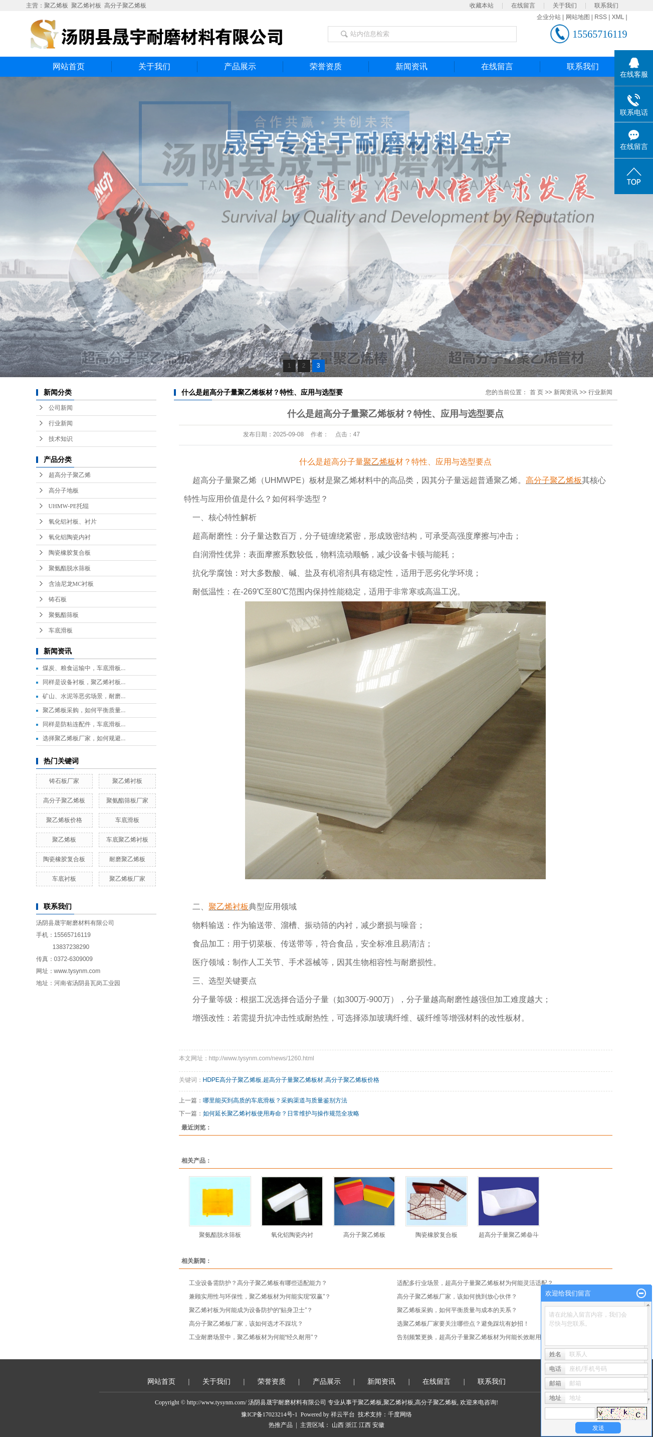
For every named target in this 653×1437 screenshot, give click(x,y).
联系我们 (606, 5)
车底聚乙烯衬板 (127, 839)
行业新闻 (61, 423)
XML (618, 17)
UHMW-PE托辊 (69, 506)
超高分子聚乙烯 (70, 474)
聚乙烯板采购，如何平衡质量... (84, 710)
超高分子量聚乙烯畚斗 (509, 1234)
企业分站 (549, 17)
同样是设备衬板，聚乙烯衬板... (84, 682)
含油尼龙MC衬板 (71, 583)
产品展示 (240, 66)
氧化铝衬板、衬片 (73, 521)
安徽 (378, 1424)
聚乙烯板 (56, 5)
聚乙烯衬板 (86, 5)
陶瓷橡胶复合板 (70, 552)
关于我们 (565, 5)
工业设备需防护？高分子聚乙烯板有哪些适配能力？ (258, 1283)
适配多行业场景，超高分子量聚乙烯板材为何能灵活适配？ (475, 1283)
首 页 (536, 392)
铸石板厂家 (64, 780)
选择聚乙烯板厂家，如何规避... (84, 738)
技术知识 (61, 438)
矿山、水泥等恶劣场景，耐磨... (84, 696)
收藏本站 (482, 5)
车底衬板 (64, 878)
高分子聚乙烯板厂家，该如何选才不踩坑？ (246, 1323)
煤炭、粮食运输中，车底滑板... (84, 668)
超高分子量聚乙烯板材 (293, 1079)
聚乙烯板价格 (64, 820)
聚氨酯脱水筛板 (70, 568)
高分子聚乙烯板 (125, 5)
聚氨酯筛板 (64, 614)
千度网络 (400, 1414)
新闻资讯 (411, 66)
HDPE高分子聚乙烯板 (232, 1079)
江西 (365, 1424)
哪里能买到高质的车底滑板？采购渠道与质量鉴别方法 (275, 1100)
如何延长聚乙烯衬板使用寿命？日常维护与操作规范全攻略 (281, 1113)
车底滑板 (61, 630)
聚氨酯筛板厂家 (127, 800)
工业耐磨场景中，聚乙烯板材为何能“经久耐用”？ (254, 1337)
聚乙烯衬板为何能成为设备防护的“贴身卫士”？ (251, 1310)
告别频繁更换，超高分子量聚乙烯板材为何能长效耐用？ (472, 1337)
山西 (338, 1424)
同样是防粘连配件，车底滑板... (84, 724)
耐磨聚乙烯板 (127, 859)
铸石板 (58, 599)
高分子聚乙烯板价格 (352, 1079)
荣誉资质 (326, 66)
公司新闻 (61, 407)
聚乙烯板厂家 (127, 878)
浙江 (351, 1424)
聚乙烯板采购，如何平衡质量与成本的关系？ (457, 1310)
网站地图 (578, 17)
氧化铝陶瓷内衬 (70, 537)
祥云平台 (343, 1414)
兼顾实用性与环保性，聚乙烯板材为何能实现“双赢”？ (260, 1296)
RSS (600, 17)
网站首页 (69, 66)
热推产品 (281, 1424)
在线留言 (523, 5)
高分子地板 (64, 490)
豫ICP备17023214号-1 (269, 1414)
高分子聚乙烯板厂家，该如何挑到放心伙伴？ (457, 1296)
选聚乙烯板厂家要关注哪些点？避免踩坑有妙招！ (463, 1323)
